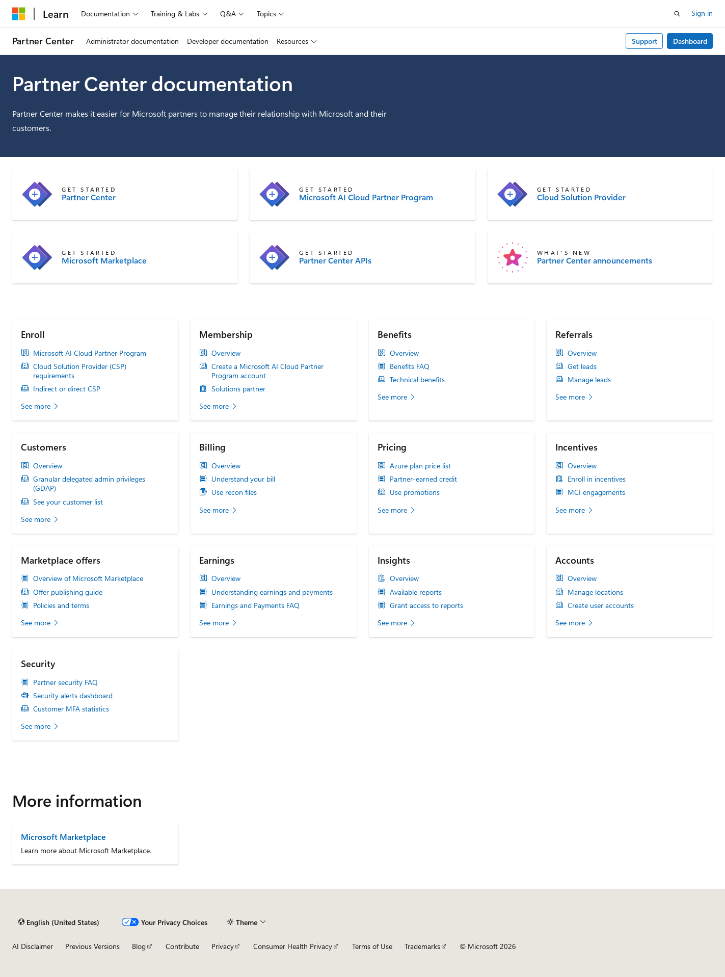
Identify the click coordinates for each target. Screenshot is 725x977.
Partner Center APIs (335, 260)
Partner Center (89, 197)
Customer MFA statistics (71, 709)
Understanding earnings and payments (272, 592)
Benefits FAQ (409, 366)
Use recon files (234, 492)
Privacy (222, 946)
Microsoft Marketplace (104, 260)
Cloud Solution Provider (581, 197)
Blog (139, 946)
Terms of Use (372, 946)
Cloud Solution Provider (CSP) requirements (79, 371)
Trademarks (422, 946)
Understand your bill (243, 479)
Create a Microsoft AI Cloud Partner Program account (267, 371)
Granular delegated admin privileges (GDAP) (89, 483)
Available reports (416, 592)
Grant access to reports (426, 605)
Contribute (182, 946)
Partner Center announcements (594, 260)
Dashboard (690, 41)
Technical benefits (417, 379)
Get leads (582, 366)
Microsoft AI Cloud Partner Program (366, 197)
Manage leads (589, 379)
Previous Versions (92, 946)
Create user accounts (601, 605)
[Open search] (677, 14)
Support (644, 41)
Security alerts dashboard (73, 695)
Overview (225, 353)
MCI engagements (596, 492)
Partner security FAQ (65, 682)
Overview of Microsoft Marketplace (88, 578)
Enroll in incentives (597, 479)
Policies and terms (61, 605)
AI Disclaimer (32, 946)
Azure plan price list (420, 465)
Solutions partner (238, 388)
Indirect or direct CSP (66, 388)
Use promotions (415, 492)
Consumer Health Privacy (292, 946)
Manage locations (595, 592)
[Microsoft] (18, 13)
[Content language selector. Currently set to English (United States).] (58, 922)
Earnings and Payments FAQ (255, 605)
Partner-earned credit (423, 479)
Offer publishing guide (67, 592)
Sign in (702, 13)
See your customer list (68, 502)
